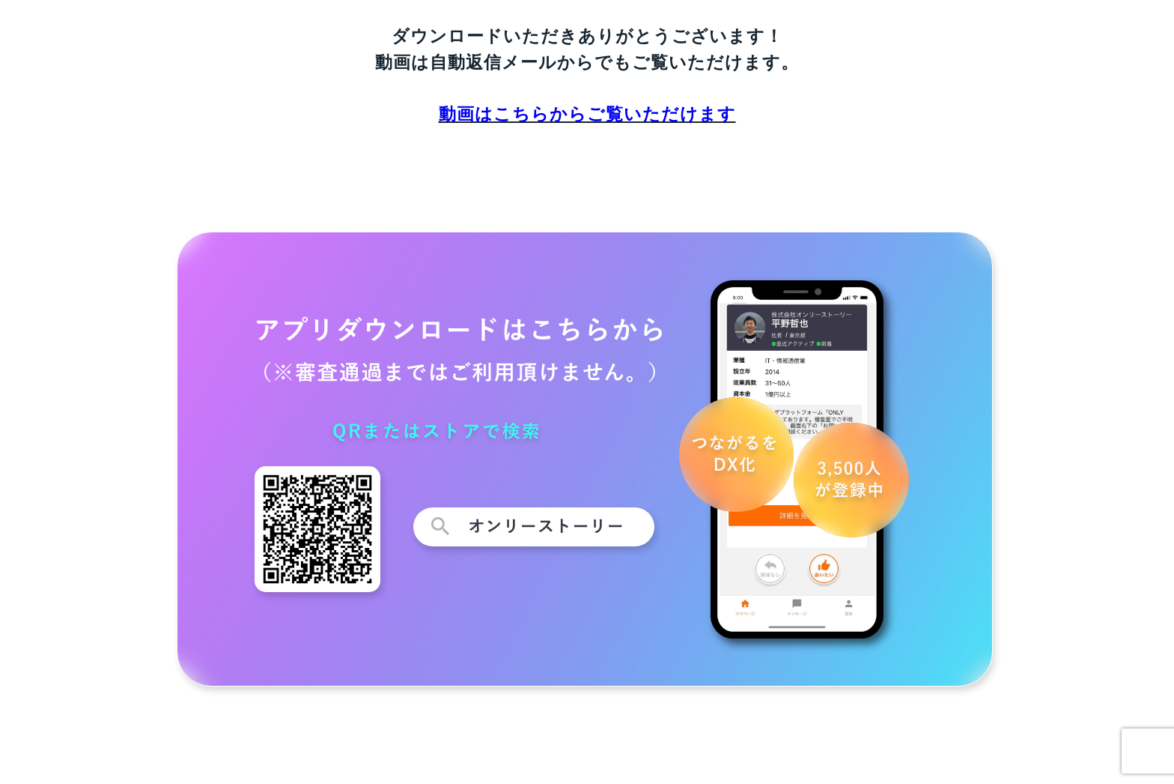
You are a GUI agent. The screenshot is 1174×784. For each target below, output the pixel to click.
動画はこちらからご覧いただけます (587, 114)
